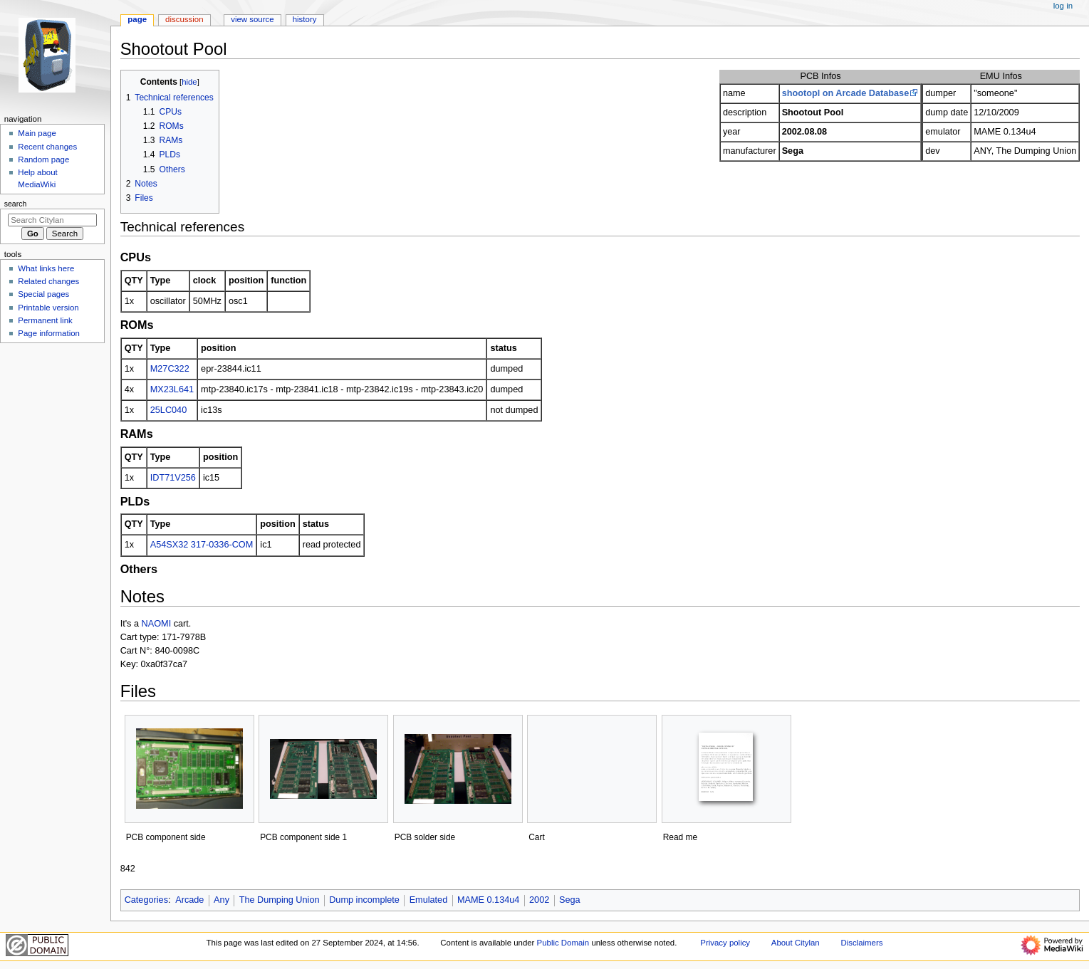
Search (15, 203)
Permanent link (45, 320)
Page (137, 19)
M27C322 (169, 369)
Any (221, 900)
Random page (43, 159)
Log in (1063, 5)
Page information (49, 333)
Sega (569, 900)
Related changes (48, 281)
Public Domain (563, 942)
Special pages (43, 294)
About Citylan (795, 942)
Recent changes (47, 146)
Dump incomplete (364, 900)
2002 (539, 900)
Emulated (429, 900)
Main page (37, 133)
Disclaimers (861, 942)
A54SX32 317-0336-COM (202, 545)
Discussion (184, 19)
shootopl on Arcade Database (846, 93)
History (305, 19)
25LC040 (168, 410)
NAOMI (157, 624)
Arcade (189, 900)
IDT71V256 (173, 478)
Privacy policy (725, 942)
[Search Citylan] (52, 220)
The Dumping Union (279, 900)
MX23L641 (172, 389)
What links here (46, 268)
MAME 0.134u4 (488, 900)
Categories (146, 900)
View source (252, 19)
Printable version (48, 307)
